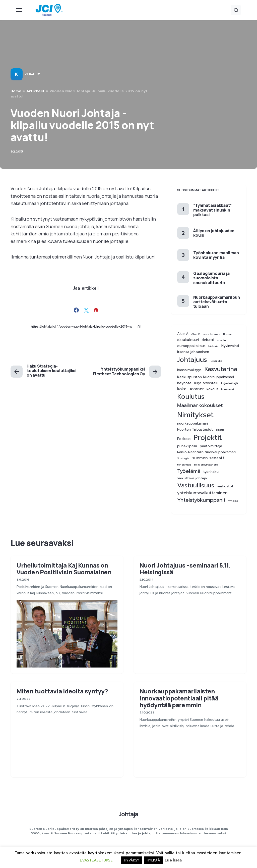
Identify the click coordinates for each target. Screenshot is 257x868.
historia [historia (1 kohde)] (213, 346)
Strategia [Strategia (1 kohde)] (183, 458)
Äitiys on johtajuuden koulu (213, 233)
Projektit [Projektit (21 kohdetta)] (208, 437)
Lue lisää (173, 860)
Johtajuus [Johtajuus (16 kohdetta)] (192, 360)
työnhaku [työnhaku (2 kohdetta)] (211, 471)
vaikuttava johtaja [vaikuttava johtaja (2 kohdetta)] (192, 478)
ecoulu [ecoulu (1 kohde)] (221, 340)
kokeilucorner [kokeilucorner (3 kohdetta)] (190, 389)
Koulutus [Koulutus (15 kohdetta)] (190, 396)
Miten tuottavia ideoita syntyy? (62, 691)
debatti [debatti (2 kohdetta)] (208, 339)
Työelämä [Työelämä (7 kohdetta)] (189, 471)
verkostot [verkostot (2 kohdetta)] (225, 486)
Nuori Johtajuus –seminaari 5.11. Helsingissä (185, 568)
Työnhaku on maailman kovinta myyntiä (216, 255)
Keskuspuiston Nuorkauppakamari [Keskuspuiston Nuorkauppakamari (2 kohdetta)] (205, 377)
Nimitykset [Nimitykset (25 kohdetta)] (195, 414)
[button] (19, 10)
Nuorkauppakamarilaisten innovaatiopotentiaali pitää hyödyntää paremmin (179, 698)
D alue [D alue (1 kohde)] (227, 334)
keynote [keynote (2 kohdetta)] (184, 383)
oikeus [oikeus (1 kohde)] (220, 430)
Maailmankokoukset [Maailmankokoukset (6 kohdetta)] (200, 405)
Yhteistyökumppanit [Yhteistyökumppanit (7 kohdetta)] (201, 500)
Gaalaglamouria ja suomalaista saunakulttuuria (211, 278)
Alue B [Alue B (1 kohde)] (195, 334)
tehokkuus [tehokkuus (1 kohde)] (184, 465)
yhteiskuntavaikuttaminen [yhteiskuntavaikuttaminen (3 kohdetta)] (202, 493)
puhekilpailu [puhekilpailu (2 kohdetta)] (187, 446)
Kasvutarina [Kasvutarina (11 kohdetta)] (220, 369)
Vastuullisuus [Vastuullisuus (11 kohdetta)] (195, 485)
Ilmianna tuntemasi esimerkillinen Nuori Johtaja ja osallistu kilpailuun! (83, 257)
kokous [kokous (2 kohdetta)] (212, 389)
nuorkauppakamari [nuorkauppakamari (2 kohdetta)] (192, 423)
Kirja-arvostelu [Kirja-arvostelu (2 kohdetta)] (206, 383)
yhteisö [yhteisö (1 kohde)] (233, 501)
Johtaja (128, 814)
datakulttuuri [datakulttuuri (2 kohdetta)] (188, 339)
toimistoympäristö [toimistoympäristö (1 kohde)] (206, 465)
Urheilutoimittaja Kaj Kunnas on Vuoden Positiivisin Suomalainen (64, 568)
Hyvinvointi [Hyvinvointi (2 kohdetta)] (230, 345)
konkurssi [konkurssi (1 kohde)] (227, 389)
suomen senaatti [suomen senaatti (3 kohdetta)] (208, 458)
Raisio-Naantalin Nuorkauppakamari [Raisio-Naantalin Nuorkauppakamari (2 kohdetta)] (206, 452)
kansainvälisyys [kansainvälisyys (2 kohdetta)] (189, 370)
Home (16, 91)
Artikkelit (35, 91)
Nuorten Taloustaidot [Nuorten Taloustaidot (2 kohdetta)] (195, 429)
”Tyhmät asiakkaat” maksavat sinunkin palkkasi (212, 209)
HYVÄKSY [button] (131, 860)
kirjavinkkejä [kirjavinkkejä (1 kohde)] (229, 383)
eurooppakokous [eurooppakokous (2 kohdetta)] (191, 345)
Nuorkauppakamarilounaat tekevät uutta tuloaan (216, 301)
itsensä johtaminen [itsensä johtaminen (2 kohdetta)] (193, 351)
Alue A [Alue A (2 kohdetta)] (182, 333)
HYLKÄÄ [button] (153, 860)
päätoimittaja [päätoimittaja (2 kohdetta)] (211, 446)
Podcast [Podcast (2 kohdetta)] (184, 438)
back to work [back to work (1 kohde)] (211, 334)
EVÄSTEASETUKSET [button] (97, 860)
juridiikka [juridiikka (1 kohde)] (216, 361)
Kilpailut (32, 74)
